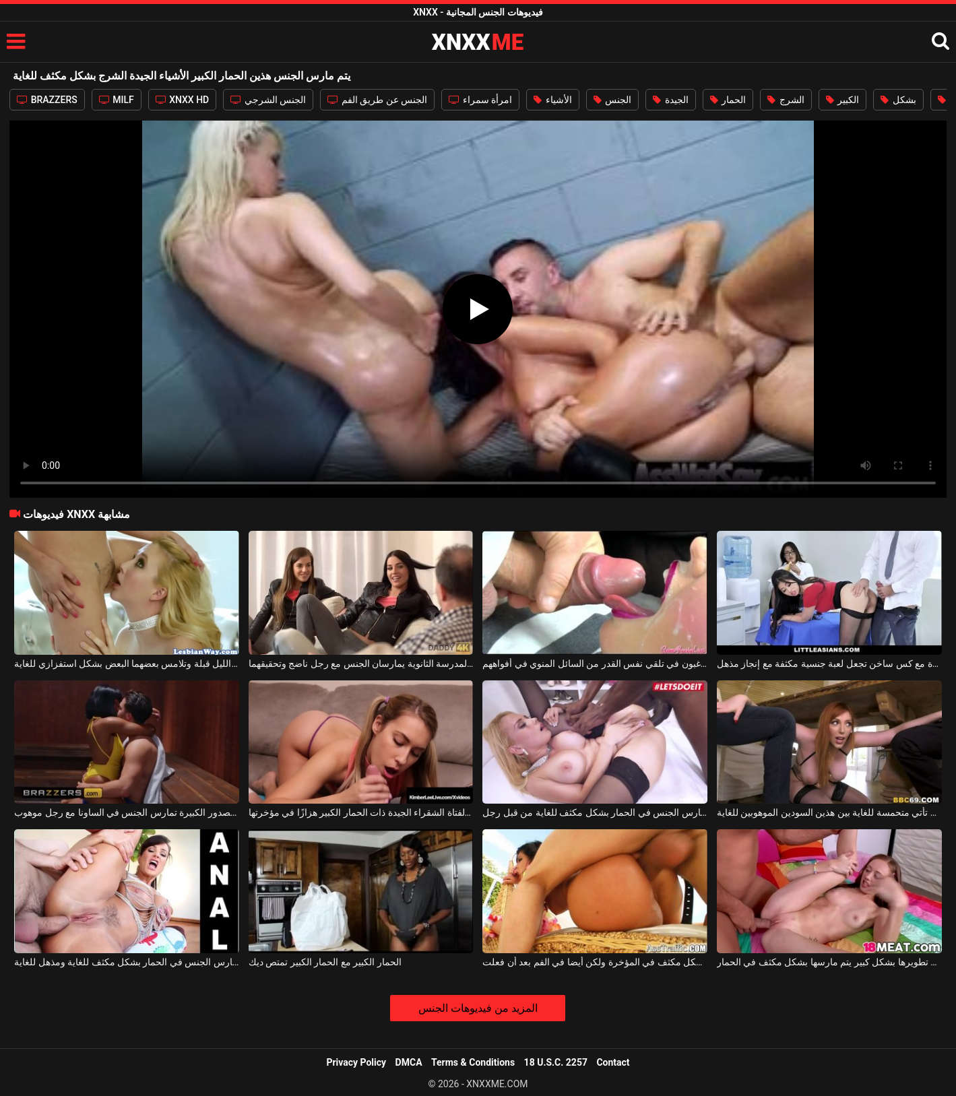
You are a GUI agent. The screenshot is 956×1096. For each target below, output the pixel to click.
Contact (612, 1062)
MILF (116, 99)
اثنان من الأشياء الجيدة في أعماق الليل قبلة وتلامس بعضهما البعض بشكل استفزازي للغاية (126, 663)
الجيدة (670, 99)
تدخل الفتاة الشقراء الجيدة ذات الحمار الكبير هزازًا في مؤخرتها (361, 812)
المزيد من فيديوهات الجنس (478, 1008)
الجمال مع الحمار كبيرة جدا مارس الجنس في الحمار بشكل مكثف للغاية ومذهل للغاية (126, 962)
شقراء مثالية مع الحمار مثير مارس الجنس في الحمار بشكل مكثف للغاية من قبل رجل (594, 812)
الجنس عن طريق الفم (377, 99)
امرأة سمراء (480, 99)
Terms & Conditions (473, 1062)
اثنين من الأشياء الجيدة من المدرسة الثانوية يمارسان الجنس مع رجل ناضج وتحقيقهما (361, 663)
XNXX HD (183, 99)
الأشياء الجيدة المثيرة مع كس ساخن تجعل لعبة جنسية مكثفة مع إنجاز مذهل (829, 663)
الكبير (842, 99)
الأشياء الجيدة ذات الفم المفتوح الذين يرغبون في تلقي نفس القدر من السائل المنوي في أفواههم (594, 663)
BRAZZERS (47, 99)
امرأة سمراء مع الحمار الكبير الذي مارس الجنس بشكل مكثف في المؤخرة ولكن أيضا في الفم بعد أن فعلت (594, 962)
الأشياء (552, 99)
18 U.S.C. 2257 (555, 1062)
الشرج (785, 99)
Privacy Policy (356, 1062)
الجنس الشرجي (268, 99)
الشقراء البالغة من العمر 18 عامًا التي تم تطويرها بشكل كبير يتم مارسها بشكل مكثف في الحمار (829, 962)
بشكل (898, 99)
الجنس (612, 99)
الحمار (728, 99)
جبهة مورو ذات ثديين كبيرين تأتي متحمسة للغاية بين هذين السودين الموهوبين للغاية (829, 812)
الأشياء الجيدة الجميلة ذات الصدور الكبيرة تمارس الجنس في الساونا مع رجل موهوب (126, 812)
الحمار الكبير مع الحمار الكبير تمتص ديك (325, 962)
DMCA (408, 1062)
